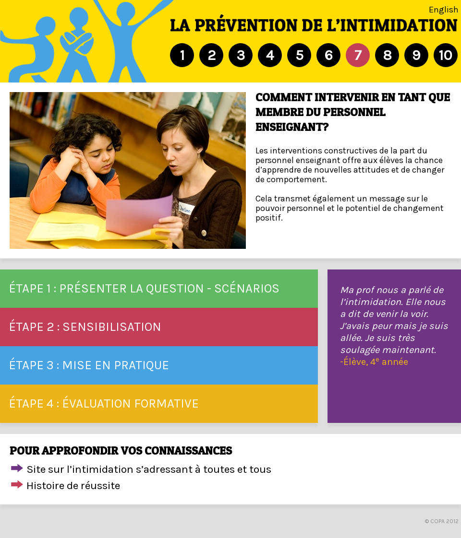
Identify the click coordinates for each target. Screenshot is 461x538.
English (444, 9)
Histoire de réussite (73, 485)
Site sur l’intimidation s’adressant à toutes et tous (148, 469)
